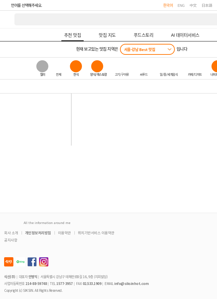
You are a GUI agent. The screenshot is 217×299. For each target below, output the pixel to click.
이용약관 (64, 232)
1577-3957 (64, 283)
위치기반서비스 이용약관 (96, 232)
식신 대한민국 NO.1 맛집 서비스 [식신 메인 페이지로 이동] (7, 19)
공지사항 (10, 239)
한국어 (168, 5)
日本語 (207, 5)
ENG (181, 5)
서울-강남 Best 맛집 (139, 49)
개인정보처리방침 (38, 232)
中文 (193, 5)
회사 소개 (11, 232)
